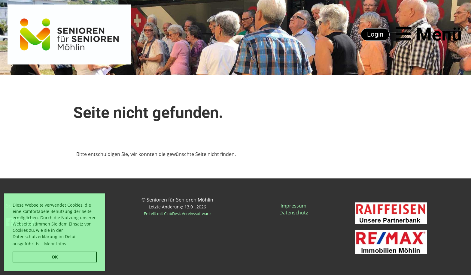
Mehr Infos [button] (55, 244)
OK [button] (55, 257)
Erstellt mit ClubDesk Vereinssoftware (177, 213)
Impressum (293, 205)
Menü (429, 34)
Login (375, 34)
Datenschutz (293, 212)
